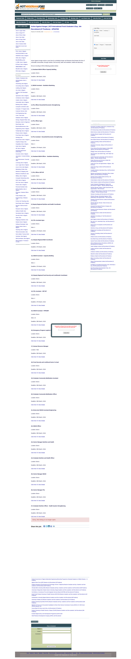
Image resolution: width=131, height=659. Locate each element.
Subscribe (66, 332)
